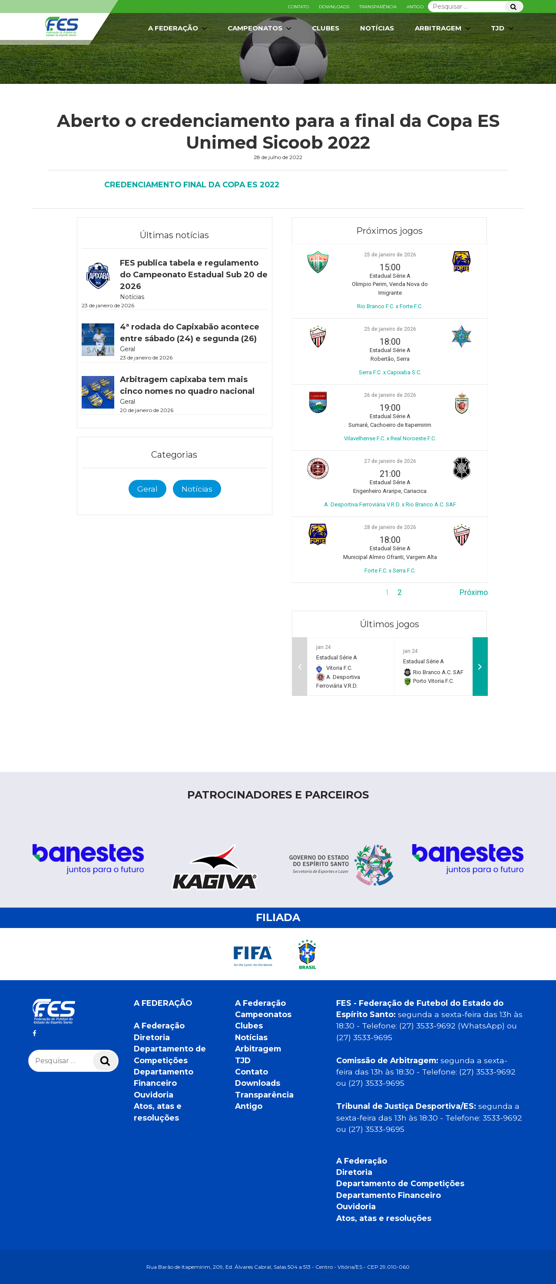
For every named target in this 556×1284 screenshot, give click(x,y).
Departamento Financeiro (388, 1195)
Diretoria (152, 1037)
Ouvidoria (153, 1094)
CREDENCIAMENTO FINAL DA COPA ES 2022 (191, 184)
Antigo (415, 7)
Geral (147, 488)
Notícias (377, 28)
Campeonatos (260, 28)
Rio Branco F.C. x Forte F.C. (390, 306)
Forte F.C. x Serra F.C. (390, 570)
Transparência (378, 7)
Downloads (334, 7)
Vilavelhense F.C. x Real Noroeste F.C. (390, 438)
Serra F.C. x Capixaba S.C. (390, 372)
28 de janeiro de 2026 (390, 527)
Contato (298, 7)
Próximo (474, 592)
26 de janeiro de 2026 (390, 395)
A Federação (178, 28)
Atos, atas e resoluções (383, 1218)
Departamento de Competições (400, 1183)
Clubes (325, 28)
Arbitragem (443, 28)
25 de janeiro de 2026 (390, 255)
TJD (503, 28)
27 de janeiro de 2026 (390, 461)
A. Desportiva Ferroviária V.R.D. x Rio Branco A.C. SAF (390, 504)
